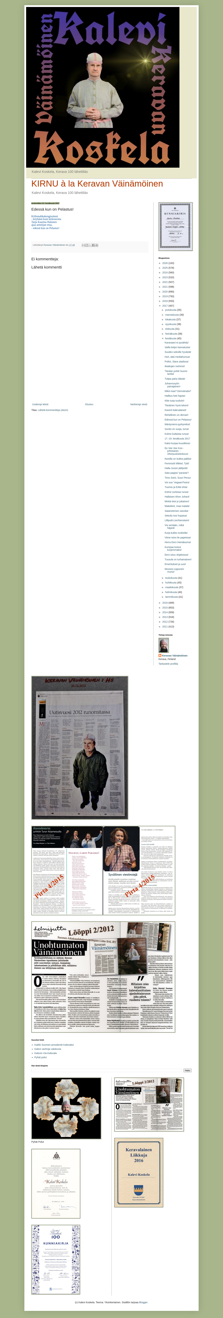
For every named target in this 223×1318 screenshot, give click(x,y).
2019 (165, 296)
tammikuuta (171, 596)
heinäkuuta (171, 333)
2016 (165, 602)
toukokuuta (171, 577)
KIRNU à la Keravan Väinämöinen (97, 184)
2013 (165, 617)
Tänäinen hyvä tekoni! (177, 405)
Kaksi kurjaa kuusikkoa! (177, 443)
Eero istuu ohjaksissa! (176, 554)
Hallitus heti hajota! (175, 395)
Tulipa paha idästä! (175, 378)
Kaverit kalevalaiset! (175, 410)
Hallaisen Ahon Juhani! (177, 496)
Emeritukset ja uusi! (175, 564)
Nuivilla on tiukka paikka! (178, 458)
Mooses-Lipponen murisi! (174, 570)
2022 (165, 282)
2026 (165, 263)
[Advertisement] (89, 373)
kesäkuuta (171, 338)
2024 (165, 272)
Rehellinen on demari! (176, 415)
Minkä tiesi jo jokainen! (177, 501)
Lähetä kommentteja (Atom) (53, 410)
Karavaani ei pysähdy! (177, 342)
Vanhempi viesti (138, 404)
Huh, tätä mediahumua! (177, 356)
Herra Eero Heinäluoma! (178, 542)
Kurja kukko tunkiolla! (176, 532)
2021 (165, 286)
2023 (165, 277)
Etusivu (89, 404)
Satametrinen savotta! (176, 511)
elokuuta (170, 328)
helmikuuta (171, 592)
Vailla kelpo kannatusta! (177, 347)
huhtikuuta (171, 582)
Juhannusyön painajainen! (172, 385)
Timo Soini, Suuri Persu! (178, 477)
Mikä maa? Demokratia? (178, 391)
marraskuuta (172, 314)
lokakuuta (170, 319)
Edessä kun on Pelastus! (178, 419)
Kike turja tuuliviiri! (174, 400)
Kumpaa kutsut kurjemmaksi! (173, 548)
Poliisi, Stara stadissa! (177, 361)
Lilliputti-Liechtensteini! (177, 520)
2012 (165, 621)
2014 (165, 612)
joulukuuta (171, 310)
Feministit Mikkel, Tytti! (177, 463)
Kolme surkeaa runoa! (177, 492)
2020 (165, 291)
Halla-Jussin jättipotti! (176, 468)
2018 (165, 301)
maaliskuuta (172, 587)
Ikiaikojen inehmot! (175, 366)
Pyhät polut (40, 1057)
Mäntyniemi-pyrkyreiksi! (177, 424)
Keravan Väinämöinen (174, 655)
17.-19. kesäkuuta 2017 (177, 438)
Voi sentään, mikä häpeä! (174, 527)
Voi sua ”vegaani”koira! (177, 482)
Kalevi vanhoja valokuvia (47, 1049)
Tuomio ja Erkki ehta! (176, 487)
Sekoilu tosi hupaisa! (176, 515)
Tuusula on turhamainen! (178, 559)
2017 (165, 305)
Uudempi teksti (40, 404)
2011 (165, 626)
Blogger (143, 1302)
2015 (165, 607)
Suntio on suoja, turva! (177, 429)
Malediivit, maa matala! (177, 506)
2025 (165, 267)
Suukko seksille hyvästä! (178, 352)
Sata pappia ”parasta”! (177, 472)
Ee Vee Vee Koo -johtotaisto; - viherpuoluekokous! (176, 451)
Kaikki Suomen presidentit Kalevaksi (54, 1044)
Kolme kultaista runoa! (177, 433)
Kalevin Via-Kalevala (45, 1053)
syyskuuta (171, 324)
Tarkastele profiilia (168, 663)
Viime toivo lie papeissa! (178, 537)
